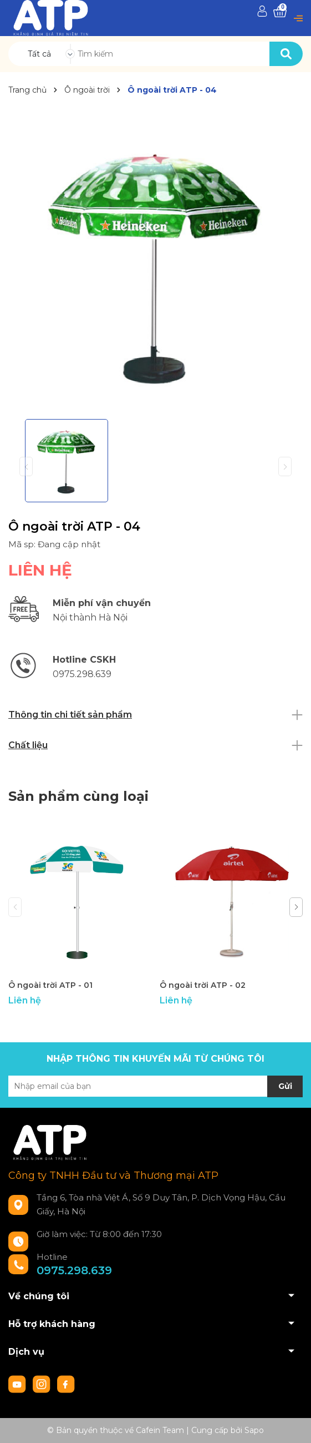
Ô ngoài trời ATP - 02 (203, 985)
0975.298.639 (74, 1270)
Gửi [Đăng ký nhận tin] (285, 1086)
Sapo (254, 1430)
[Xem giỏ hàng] (280, 12)
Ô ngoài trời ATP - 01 (50, 985)
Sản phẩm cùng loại (78, 796)
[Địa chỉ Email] (155, 1086)
